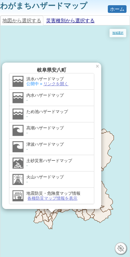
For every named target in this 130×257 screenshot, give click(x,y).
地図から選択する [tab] (21, 20)
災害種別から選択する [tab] (70, 20)
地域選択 (117, 32)
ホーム (117, 9)
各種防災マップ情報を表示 (52, 198)
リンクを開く (55, 83)
